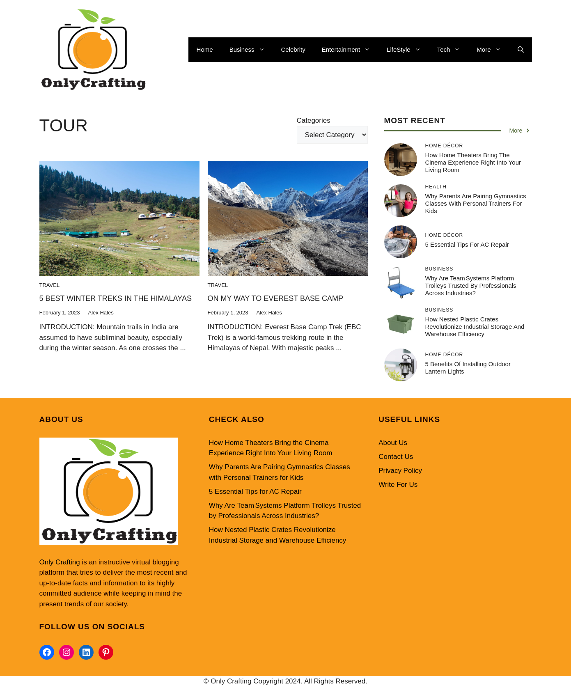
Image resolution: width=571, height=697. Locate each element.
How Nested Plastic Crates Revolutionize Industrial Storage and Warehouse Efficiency (475, 326)
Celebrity (293, 49)
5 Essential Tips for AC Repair (467, 244)
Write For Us (397, 484)
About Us (392, 443)
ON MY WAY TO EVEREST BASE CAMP (275, 298)
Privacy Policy (400, 471)
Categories (313, 120)
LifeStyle (408, 49)
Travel (49, 285)
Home (205, 49)
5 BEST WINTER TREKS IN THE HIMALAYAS (115, 298)
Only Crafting (59, 562)
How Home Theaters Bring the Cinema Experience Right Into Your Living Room (473, 162)
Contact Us (395, 457)
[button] (520, 49)
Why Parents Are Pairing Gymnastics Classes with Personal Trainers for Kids (475, 203)
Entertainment (350, 49)
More (493, 49)
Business (251, 49)
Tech (453, 49)
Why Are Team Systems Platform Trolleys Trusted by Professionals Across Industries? (470, 285)
